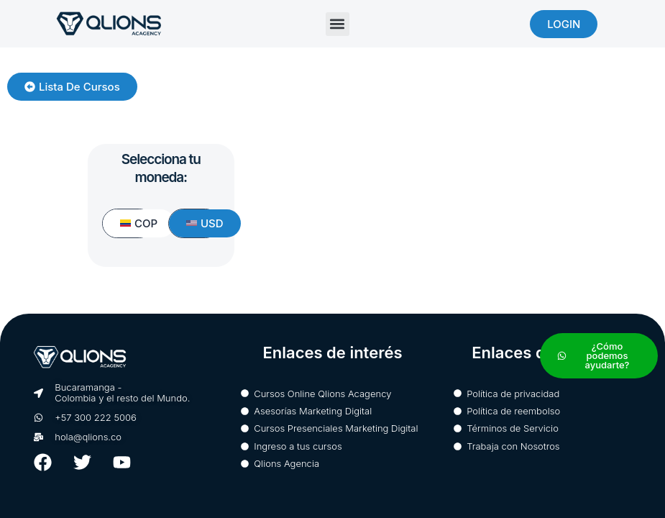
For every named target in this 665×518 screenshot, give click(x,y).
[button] (337, 24)
